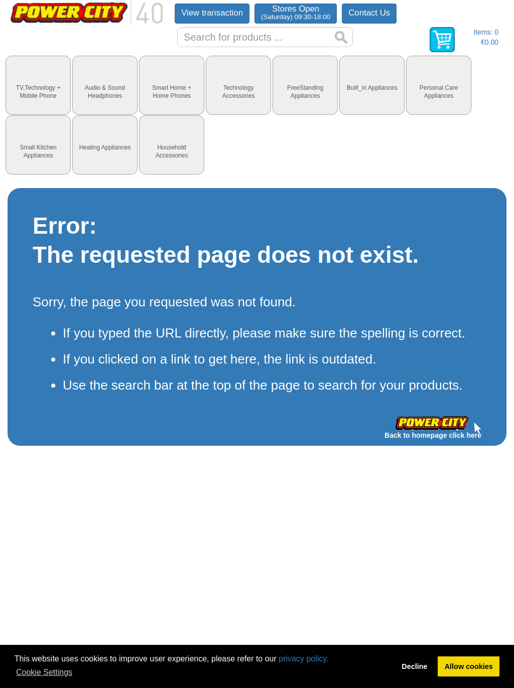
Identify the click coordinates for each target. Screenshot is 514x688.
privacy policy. (303, 658)
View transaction (212, 13)
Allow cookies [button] (469, 666)
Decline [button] (414, 666)
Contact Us (369, 13)
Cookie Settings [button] (44, 672)
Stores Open (295, 12)
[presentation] (38, 85)
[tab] (38, 85)
